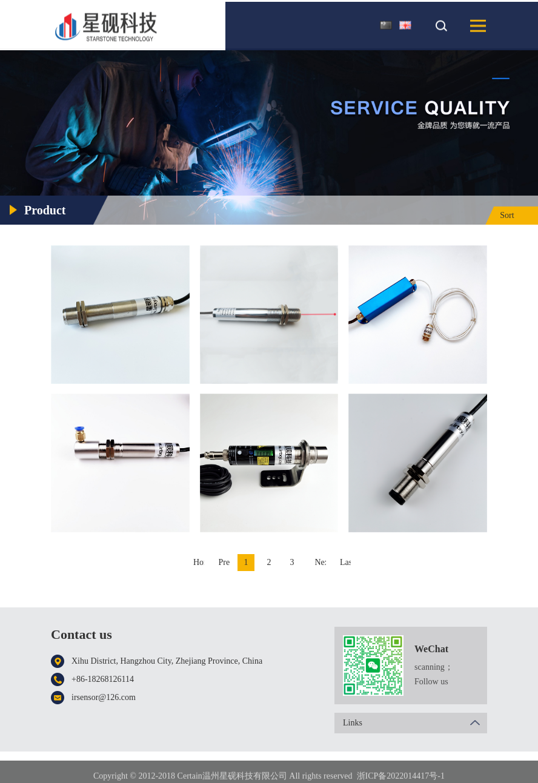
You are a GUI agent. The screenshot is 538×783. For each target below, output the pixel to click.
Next (320, 562)
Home (198, 562)
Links (415, 723)
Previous (224, 562)
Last (345, 562)
